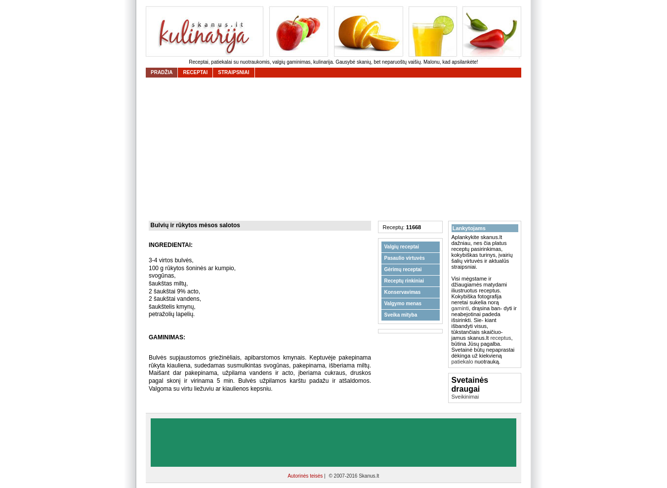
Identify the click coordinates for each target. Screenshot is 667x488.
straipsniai (233, 72)
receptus (500, 338)
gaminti (460, 308)
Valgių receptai (401, 246)
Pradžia (161, 72)
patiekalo (462, 362)
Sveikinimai (465, 397)
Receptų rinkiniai (404, 281)
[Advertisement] (336, 149)
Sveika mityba (400, 315)
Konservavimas (402, 292)
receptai (195, 72)
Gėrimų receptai (403, 269)
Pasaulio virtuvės (404, 258)
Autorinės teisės (306, 476)
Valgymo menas (403, 303)
